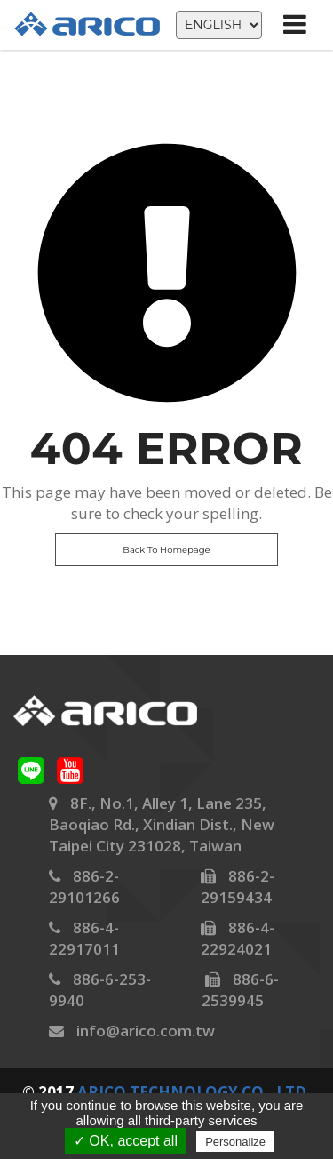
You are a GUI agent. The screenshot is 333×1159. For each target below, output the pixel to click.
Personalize (235, 1141)
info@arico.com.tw (145, 1030)
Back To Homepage (166, 550)
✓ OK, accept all (126, 1140)
